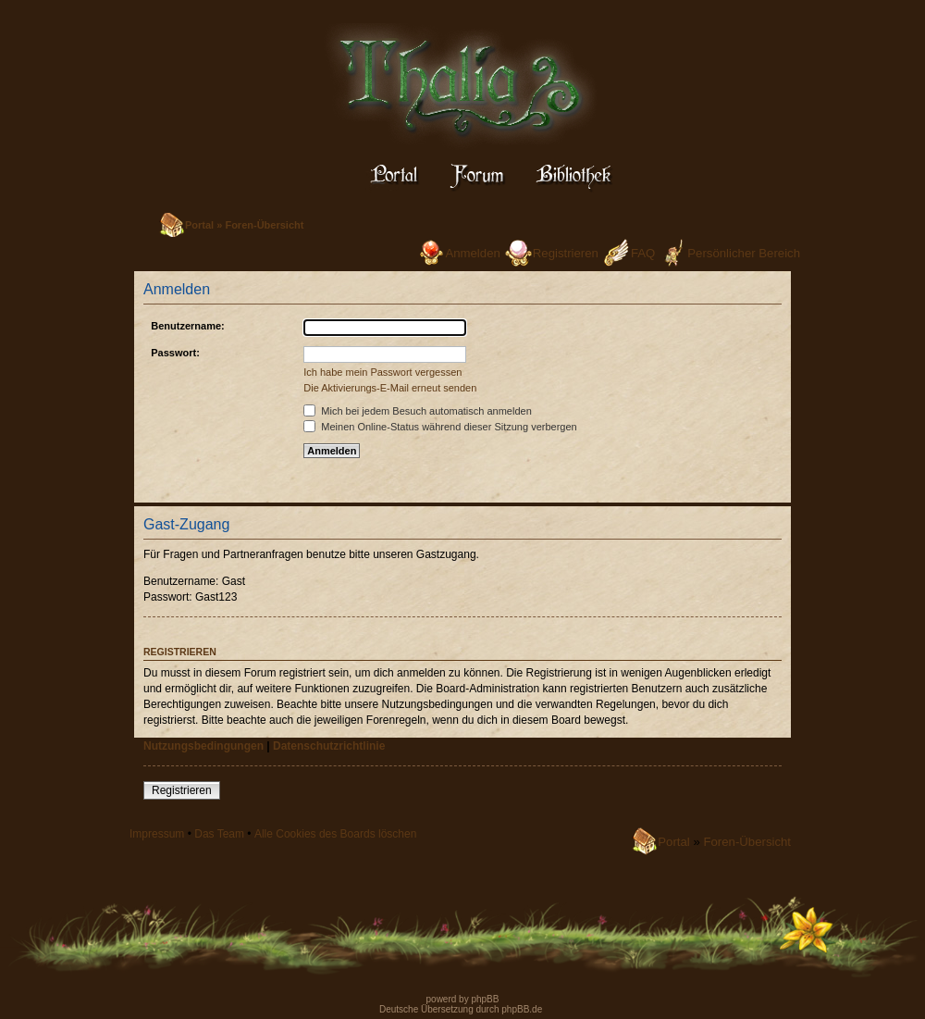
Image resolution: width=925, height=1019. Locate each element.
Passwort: (175, 352)
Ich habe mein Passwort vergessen (382, 372)
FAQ (643, 253)
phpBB (484, 999)
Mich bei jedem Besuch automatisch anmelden (417, 410)
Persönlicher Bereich (743, 253)
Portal (199, 224)
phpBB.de (521, 1009)
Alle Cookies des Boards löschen (335, 833)
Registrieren (565, 253)
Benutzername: (187, 325)
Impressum (157, 833)
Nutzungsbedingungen (203, 745)
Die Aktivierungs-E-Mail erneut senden (389, 387)
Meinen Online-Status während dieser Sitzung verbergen (439, 426)
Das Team (219, 833)
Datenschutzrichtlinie (329, 745)
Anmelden (472, 253)
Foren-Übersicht (264, 224)
